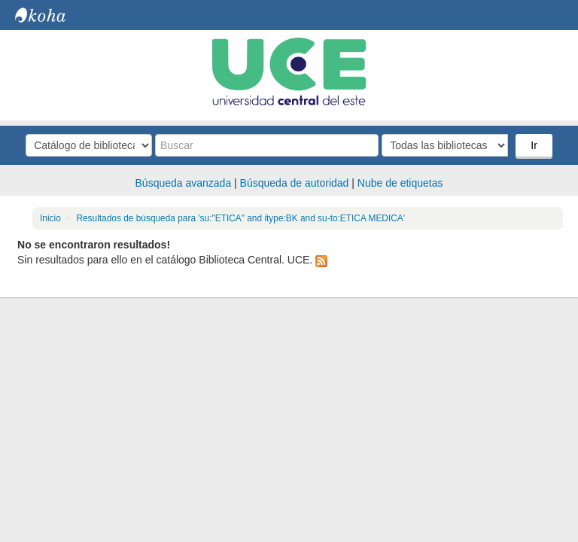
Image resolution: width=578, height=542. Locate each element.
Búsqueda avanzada (183, 183)
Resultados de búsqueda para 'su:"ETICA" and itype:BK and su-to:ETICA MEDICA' (240, 218)
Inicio (50, 218)
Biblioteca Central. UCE (52, 15)
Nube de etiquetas (400, 183)
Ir (534, 145)
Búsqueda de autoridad (294, 183)
